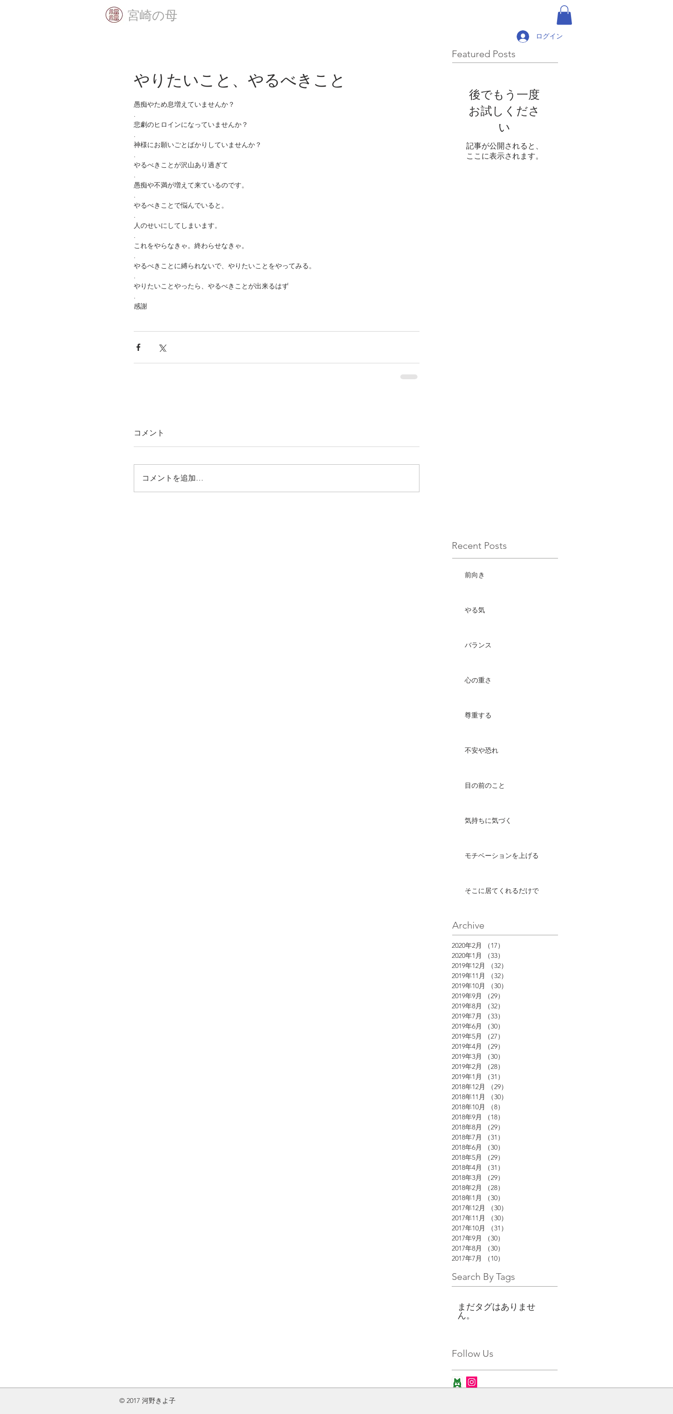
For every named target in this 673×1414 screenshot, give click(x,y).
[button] (564, 15)
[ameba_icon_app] (457, 1382)
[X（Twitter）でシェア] (161, 347)
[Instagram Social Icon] (471, 1382)
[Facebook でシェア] (138, 347)
